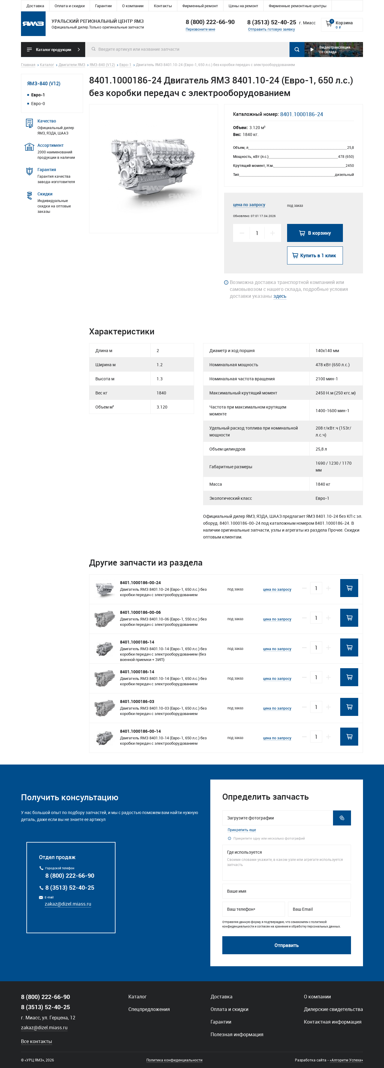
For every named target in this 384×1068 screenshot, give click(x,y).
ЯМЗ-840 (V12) (43, 83)
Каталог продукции (53, 49)
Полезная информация (237, 1034)
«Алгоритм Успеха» (346, 1059)
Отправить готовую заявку (271, 29)
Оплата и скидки (70, 5)
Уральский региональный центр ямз (33, 23)
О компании (132, 5)
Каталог (137, 996)
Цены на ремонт (243, 5)
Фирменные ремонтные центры (297, 5)
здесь (279, 296)
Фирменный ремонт (200, 5)
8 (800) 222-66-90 (210, 22)
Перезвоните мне (200, 29)
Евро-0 (38, 103)
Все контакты (36, 1041)
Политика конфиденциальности (174, 1059)
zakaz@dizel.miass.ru (68, 904)
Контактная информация (333, 1021)
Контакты (163, 5)
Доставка (35, 5)
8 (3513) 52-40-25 (69, 887)
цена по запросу (249, 204)
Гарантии (103, 5)
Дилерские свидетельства (333, 1009)
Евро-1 (38, 95)
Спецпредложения (149, 1009)
